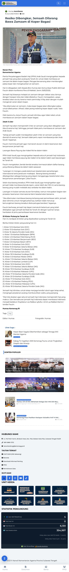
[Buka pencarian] (59, 3)
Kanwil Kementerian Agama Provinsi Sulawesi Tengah (35, 561)
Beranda (6, 458)
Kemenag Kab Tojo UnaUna (20, 346)
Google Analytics (41, 546)
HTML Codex (63, 560)
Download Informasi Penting (13, 461)
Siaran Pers (17, 337)
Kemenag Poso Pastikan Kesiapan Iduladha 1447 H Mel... (38, 418)
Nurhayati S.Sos (21, 419)
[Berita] (46, 568)
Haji (10, 313)
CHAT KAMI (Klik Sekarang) (12, 454)
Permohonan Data (9, 468)
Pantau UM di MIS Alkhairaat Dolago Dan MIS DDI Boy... (38, 402)
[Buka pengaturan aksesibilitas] (4, 558)
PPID (5, 465)
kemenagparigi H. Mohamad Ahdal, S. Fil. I (28, 403)
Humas (15, 11)
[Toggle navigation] (64, 3)
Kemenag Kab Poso (21, 415)
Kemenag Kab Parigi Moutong (23, 399)
